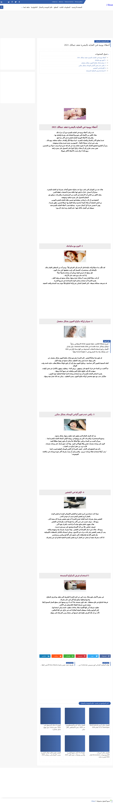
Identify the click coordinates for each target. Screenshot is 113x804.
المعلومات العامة (64, 7)
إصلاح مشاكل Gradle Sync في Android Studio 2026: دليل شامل (87, 346)
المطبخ (56, 7)
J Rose (110, 5)
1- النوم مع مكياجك (100, 60)
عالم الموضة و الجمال (45, 7)
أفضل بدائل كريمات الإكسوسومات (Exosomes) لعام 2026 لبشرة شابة (99, 755)
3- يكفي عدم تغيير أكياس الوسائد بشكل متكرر (92, 65)
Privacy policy (79, 2)
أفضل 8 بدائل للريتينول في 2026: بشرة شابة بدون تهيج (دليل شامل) (52, 727)
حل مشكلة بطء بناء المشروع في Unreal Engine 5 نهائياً (90, 352)
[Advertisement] (56, 20)
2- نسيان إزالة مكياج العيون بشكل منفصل (93, 63)
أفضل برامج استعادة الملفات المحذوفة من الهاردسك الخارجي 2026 (86, 349)
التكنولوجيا (34, 7)
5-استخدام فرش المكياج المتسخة (96, 71)
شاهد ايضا (26, 7)
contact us (54, 2)
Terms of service (69, 2)
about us (61, 2)
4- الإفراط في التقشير (99, 68)
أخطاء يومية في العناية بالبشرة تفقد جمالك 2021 (91, 57)
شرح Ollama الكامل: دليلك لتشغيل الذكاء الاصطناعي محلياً (89, 344)
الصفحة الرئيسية (77, 7)
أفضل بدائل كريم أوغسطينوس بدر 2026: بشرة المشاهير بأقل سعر (75, 727)
